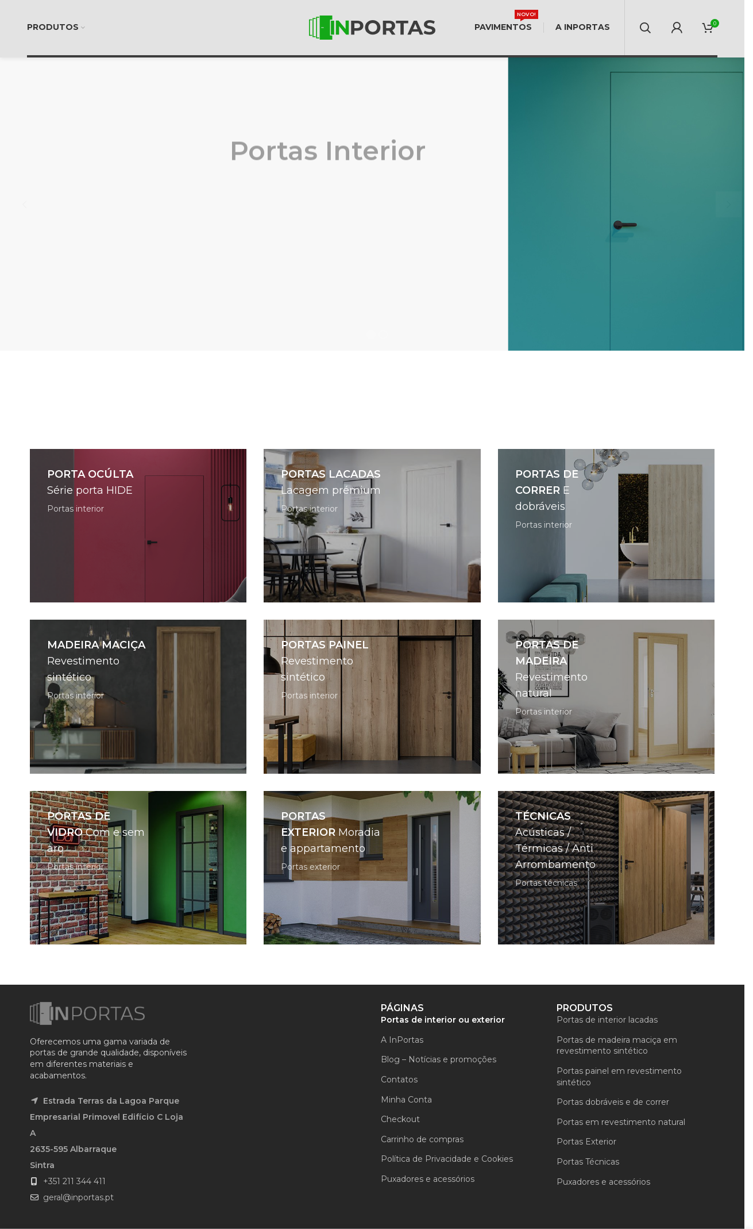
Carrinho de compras (422, 1139)
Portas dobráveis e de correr (613, 1102)
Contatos (399, 1079)
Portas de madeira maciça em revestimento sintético (617, 1046)
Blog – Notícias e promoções (438, 1059)
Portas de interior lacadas (607, 1020)
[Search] (645, 27)
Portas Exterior (586, 1141)
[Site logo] (372, 27)
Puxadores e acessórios (427, 1179)
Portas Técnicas (588, 1162)
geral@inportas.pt (78, 1197)
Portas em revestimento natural (621, 1122)
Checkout (400, 1119)
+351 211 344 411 (74, 1181)
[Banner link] (138, 525)
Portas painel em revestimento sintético (619, 1077)
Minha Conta (406, 1099)
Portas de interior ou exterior (443, 1020)
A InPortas (402, 1040)
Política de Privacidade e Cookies (447, 1159)
